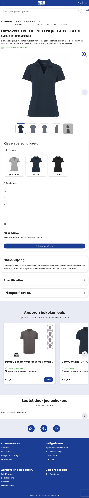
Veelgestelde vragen (10, 454)
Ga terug (7, 21)
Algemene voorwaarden (57, 446)
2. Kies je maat (11, 182)
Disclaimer (50, 458)
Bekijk (48, 378)
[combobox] (40, 11)
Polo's (39, 21)
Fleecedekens (7, 484)
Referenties (6, 458)
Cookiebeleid (51, 454)
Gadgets (5, 480)
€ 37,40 (66, 378)
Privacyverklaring (54, 450)
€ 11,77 (8, 378)
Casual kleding (28, 21)
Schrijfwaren (7, 472)
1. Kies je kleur (10, 150)
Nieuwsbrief (6, 450)
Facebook (52, 472)
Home (16, 21)
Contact (5, 446)
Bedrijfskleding (7, 476)
